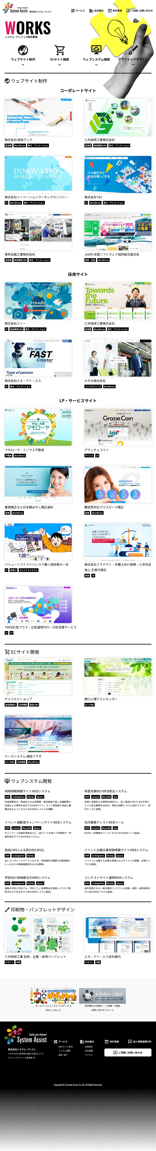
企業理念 (89, 1046)
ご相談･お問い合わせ (127, 1053)
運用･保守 (63, 1054)
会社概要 (89, 1050)
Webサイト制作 (65, 1046)
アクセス (89, 1054)
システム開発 (64, 1050)
